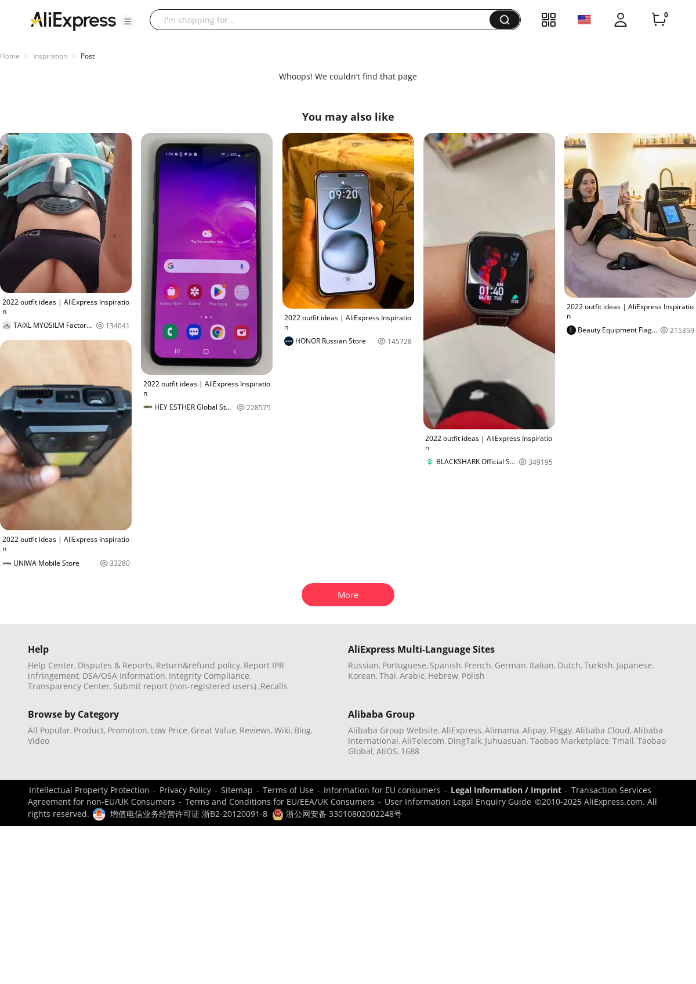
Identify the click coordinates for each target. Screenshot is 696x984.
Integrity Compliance (209, 675)
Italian (542, 665)
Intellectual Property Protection (89, 789)
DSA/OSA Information (123, 675)
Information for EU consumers (382, 789)
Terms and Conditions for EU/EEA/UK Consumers (280, 801)
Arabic (412, 675)
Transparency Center (69, 686)
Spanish (445, 665)
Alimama (502, 730)
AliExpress (461, 730)
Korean (362, 675)
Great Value (213, 730)
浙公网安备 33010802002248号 (337, 813)
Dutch (569, 665)
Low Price (169, 730)
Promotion (127, 730)
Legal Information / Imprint (506, 789)
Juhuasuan (506, 740)
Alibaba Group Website (393, 730)
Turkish (598, 665)
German (510, 665)
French (478, 665)
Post (88, 56)
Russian (363, 665)
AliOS (386, 751)
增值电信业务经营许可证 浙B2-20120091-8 (188, 813)
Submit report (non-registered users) (184, 686)
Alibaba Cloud (602, 730)
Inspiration (50, 56)
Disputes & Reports (115, 665)
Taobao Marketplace (569, 740)
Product (89, 730)
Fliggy (561, 730)
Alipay (534, 730)
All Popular (49, 730)
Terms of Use (288, 789)
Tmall (623, 740)
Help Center (51, 665)
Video (38, 740)
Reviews (255, 730)
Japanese (634, 665)
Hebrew (443, 675)
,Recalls (273, 686)
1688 (410, 751)
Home (10, 56)
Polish (473, 675)
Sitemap (237, 789)
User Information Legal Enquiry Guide (458, 801)
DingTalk (464, 740)
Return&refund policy (198, 665)
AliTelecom (423, 740)
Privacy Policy (185, 789)
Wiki (282, 730)
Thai (387, 675)
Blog (302, 730)
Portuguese (404, 665)
